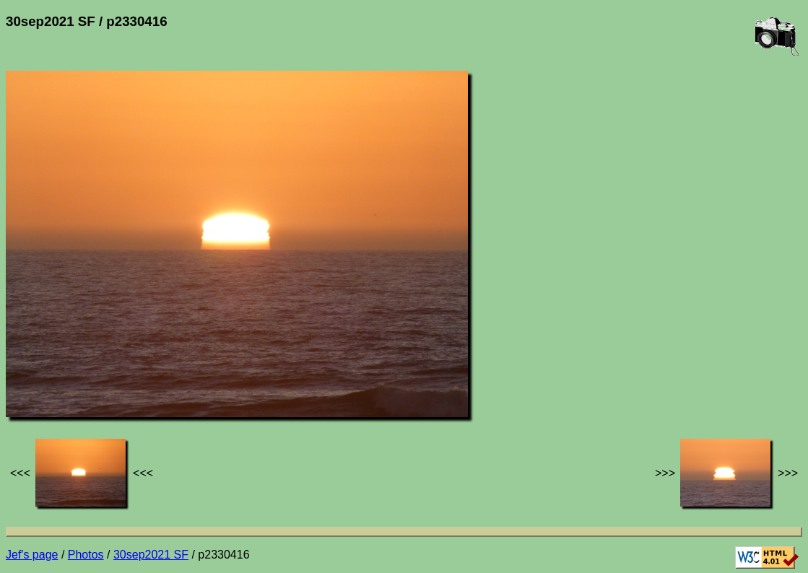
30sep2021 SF (150, 554)
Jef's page (32, 554)
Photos (86, 554)
